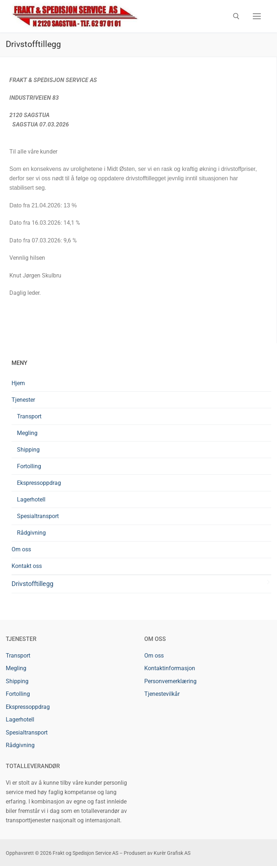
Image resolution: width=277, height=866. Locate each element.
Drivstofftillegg (32, 583)
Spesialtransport (38, 516)
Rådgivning (31, 532)
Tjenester (24, 399)
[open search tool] (236, 16)
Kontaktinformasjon (169, 668)
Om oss (21, 549)
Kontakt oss (27, 566)
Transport (29, 416)
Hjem (18, 383)
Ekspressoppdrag (39, 482)
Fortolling (29, 466)
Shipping (28, 449)
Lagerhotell (31, 499)
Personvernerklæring (170, 681)
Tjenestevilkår (162, 693)
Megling (27, 433)
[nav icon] (256, 16)
